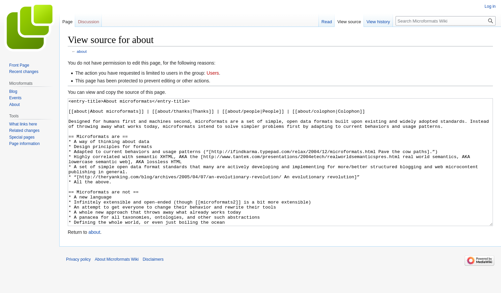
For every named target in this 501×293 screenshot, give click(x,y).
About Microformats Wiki (116, 284)
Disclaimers (153, 284)
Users (213, 73)
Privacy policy (78, 284)
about (82, 51)
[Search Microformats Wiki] (446, 21)
